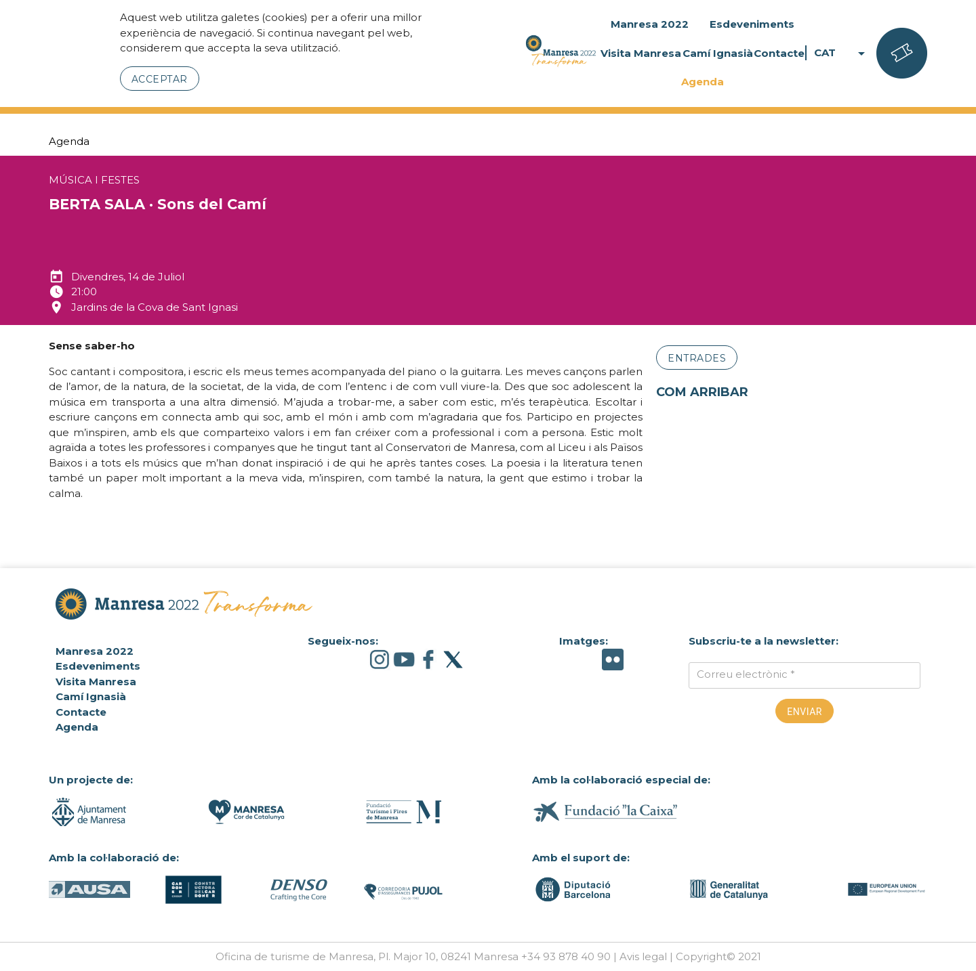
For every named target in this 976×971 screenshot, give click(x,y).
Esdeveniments (752, 24)
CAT (842, 53)
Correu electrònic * (746, 674)
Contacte (779, 53)
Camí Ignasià (718, 53)
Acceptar (159, 79)
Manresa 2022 (650, 24)
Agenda (702, 81)
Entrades (697, 358)
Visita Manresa (641, 53)
